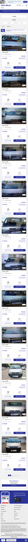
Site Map (2, 508)
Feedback (16, 515)
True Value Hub (4, 511)
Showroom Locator (17, 508)
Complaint (3, 509)
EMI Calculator (3, 506)
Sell (14, 517)
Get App (25, 1)
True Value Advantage (18, 506)
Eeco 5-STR (5, 52)
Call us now (14, 486)
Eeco (3, 26)
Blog (15, 511)
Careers (2, 513)
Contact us (16, 513)
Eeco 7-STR (5, 308)
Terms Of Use (3, 520)
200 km (8, 26)
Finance (2, 519)
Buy (1, 517)
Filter (14, 16)
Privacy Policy (16, 519)
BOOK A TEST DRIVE (19, 67)
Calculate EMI (22, 58)
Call (3, 540)
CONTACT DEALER (7, 67)
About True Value (17, 509)
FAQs (2, 515)
